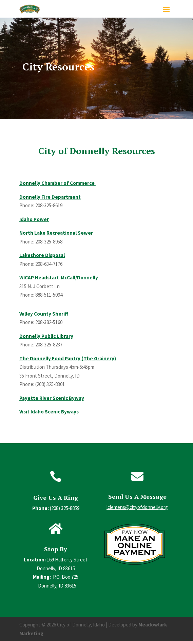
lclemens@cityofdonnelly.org (137, 507)
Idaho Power (34, 219)
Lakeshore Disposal (42, 255)
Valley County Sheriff (43, 314)
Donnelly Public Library (46, 336)
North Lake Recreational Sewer (56, 233)
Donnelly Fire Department (50, 197)
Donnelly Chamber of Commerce (57, 183)
